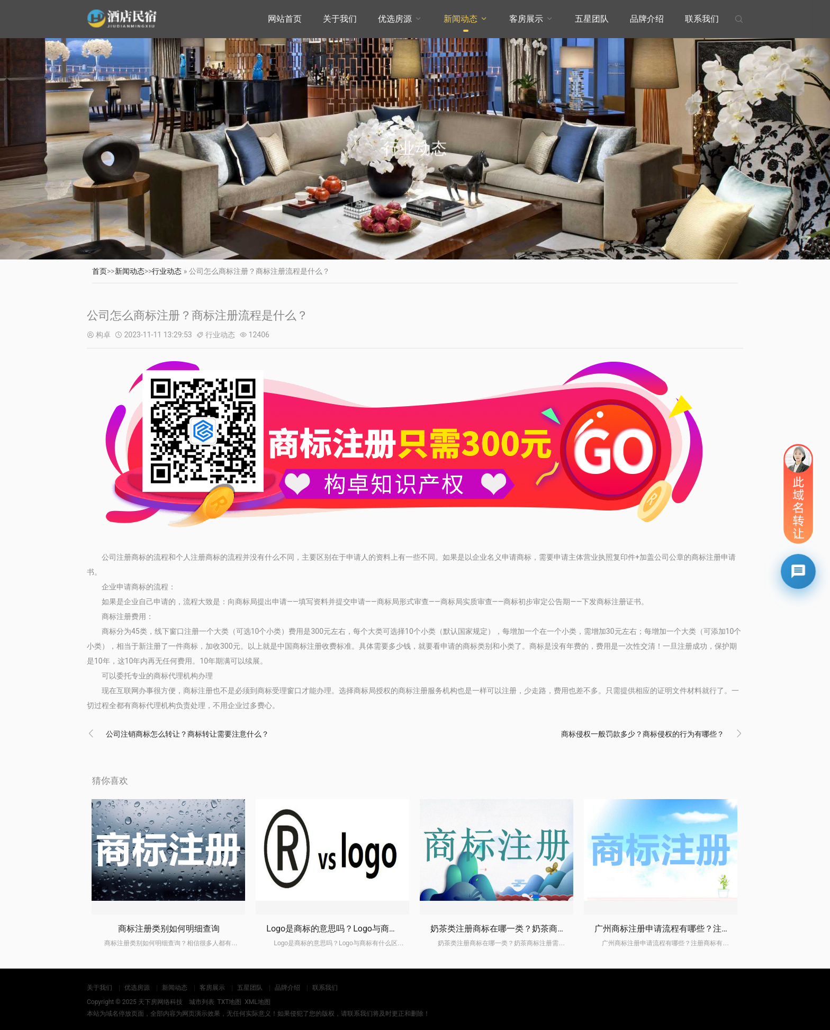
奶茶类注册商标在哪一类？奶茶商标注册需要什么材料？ (536, 929)
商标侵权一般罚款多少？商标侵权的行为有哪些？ (642, 734)
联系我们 (702, 19)
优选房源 (395, 19)
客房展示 (526, 19)
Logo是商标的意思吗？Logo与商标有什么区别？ (357, 929)
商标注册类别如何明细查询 (169, 929)
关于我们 (340, 19)
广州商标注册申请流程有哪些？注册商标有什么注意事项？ (704, 929)
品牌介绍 (647, 19)
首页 (99, 271)
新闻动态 (460, 19)
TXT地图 (229, 1002)
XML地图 (257, 1002)
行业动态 (167, 271)
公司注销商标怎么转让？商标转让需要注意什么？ (187, 734)
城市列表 (201, 1002)
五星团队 (592, 19)
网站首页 (285, 19)
